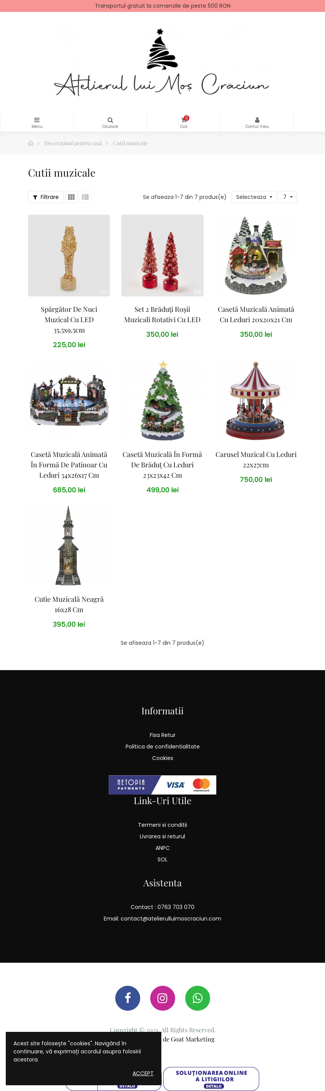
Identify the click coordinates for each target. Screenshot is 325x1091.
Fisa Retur (163, 735)
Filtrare (46, 197)
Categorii (36, 120)
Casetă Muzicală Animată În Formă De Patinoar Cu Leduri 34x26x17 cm (69, 465)
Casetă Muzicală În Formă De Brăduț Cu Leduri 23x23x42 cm (162, 465)
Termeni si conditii (162, 825)
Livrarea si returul (162, 836)
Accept (143, 1073)
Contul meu (257, 120)
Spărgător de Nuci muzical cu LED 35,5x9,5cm (69, 319)
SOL (162, 859)
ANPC (163, 848)
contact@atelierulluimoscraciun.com (171, 918)
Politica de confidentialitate (163, 746)
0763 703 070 (176, 907)
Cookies (162, 758)
